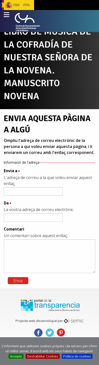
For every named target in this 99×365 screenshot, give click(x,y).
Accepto (16, 356)
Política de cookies (77, 356)
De (6, 203)
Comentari (14, 229)
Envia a (10, 170)
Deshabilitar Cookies (42, 356)
